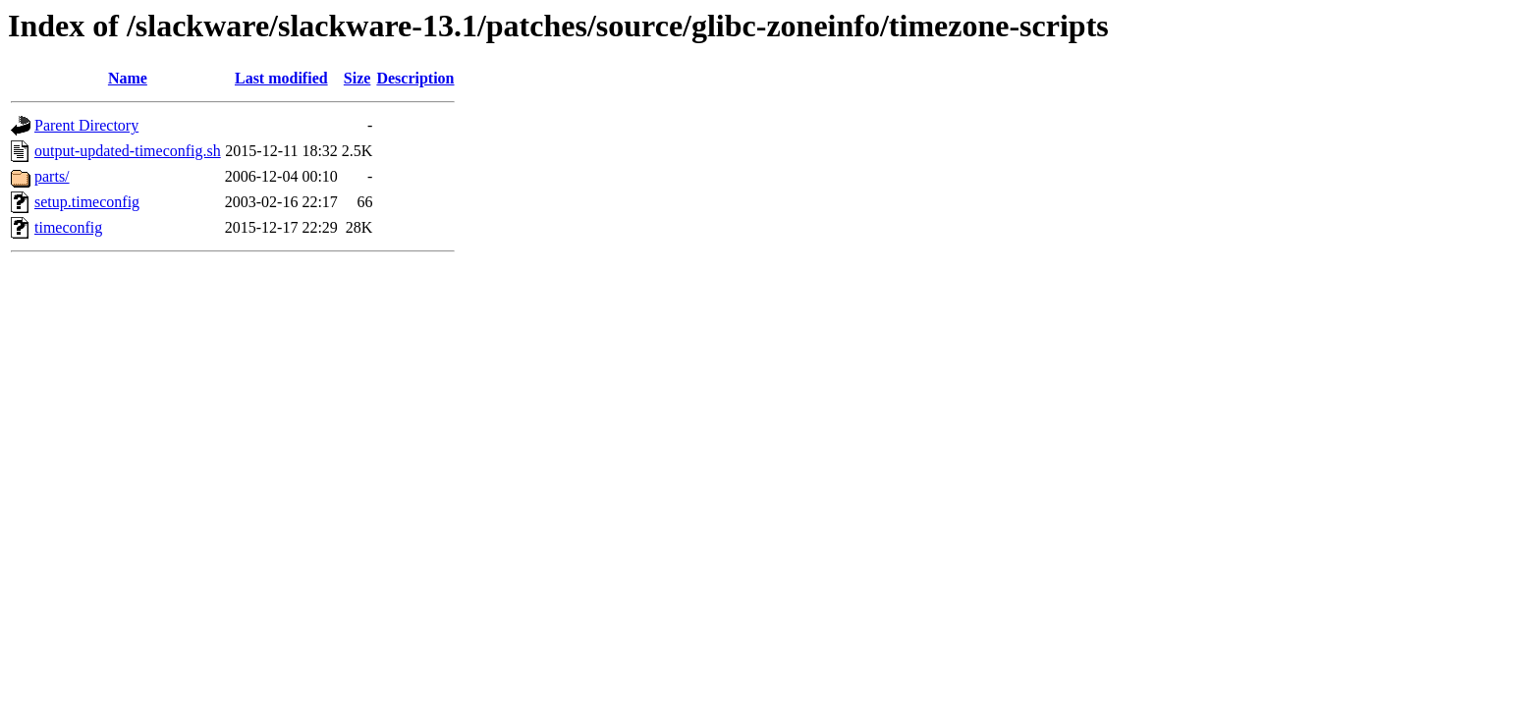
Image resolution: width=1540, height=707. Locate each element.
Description (415, 78)
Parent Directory (86, 125)
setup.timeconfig (86, 201)
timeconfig (68, 227)
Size (357, 78)
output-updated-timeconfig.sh (127, 150)
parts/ (52, 176)
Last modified (281, 78)
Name (127, 78)
